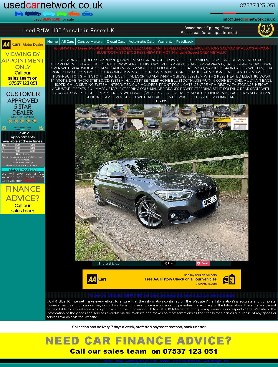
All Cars (67, 42)
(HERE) (29, 181)
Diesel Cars (116, 42)
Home (52, 42)
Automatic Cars (141, 42)
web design (212, 361)
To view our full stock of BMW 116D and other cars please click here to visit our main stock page (161, 296)
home (108, 361)
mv (226, 361)
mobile (165, 361)
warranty (132, 361)
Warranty (165, 42)
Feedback (184, 42)
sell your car (148, 361)
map (119, 361)
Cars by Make (90, 42)
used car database (187, 361)
